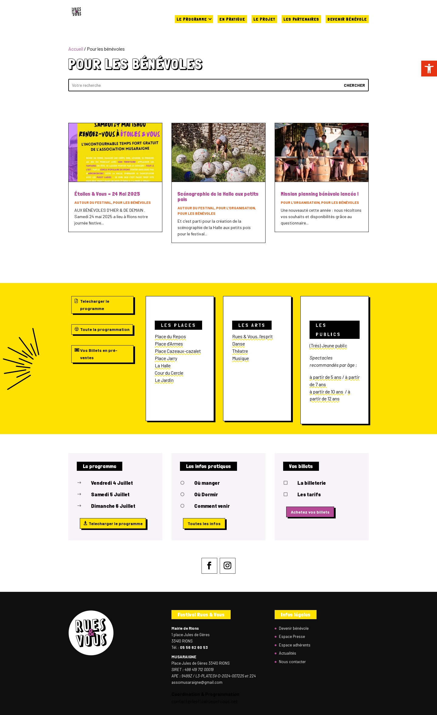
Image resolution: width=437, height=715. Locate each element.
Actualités (287, 653)
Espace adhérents (294, 644)
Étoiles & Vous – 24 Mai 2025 (107, 194)
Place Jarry (166, 358)
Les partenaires (301, 19)
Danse (238, 343)
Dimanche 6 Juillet (113, 506)
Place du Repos (170, 336)
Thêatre (240, 351)
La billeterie (311, 483)
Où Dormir (206, 494)
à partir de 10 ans (327, 391)
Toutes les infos (204, 523)
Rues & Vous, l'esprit (252, 336)
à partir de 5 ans (325, 377)
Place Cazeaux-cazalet (178, 351)
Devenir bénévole (347, 19)
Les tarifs (309, 494)
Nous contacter (292, 661)
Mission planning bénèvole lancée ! (319, 194)
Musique (240, 358)
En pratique (232, 19)
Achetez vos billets (310, 511)
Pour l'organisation (235, 208)
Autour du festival (92, 202)
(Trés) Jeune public (328, 345)
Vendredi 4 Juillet (112, 483)
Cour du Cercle (169, 373)
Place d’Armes (169, 343)
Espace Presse (292, 636)
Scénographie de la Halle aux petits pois (218, 196)
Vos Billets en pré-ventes (98, 354)
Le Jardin (164, 380)
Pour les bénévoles (132, 202)
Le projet (264, 19)
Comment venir (212, 506)
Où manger (207, 483)
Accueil (75, 49)
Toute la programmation (105, 329)
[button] (429, 68)
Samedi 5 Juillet (110, 494)
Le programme (192, 19)
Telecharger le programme (94, 304)
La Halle (163, 365)
